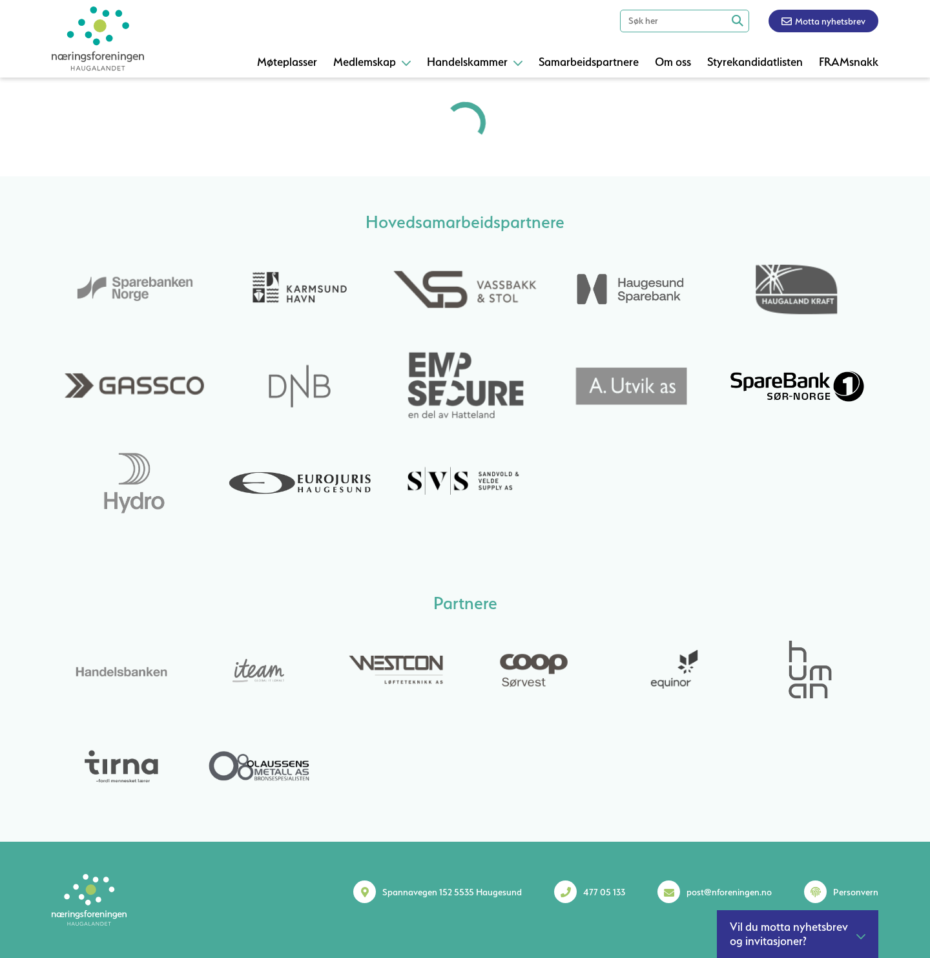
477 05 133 (604, 892)
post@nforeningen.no (729, 892)
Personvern (855, 892)
